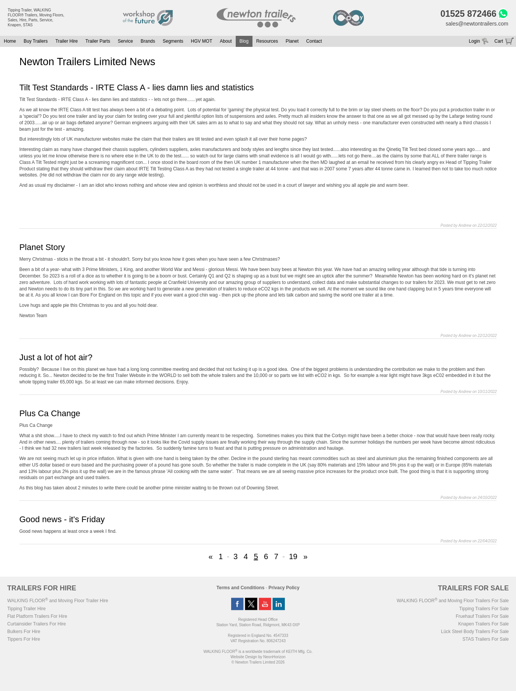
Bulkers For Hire (23, 631)
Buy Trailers (36, 41)
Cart (498, 41)
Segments (173, 41)
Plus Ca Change (49, 413)
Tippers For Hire (23, 639)
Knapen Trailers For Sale (483, 624)
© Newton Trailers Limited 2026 (258, 662)
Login (474, 41)
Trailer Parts (97, 41)
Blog (244, 41)
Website (243, 657)
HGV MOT (201, 41)
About (226, 41)
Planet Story (42, 247)
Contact (314, 41)
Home (10, 41)
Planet (292, 41)
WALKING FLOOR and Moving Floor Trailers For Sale (453, 600)
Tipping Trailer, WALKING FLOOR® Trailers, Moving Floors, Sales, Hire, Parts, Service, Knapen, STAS (36, 17)
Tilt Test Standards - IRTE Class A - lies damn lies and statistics (136, 87)
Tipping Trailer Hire (26, 608)
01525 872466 (468, 14)
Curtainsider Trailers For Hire (36, 624)
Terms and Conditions (241, 587)
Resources (267, 41)
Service (125, 41)
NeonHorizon (274, 657)
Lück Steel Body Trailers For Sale (475, 631)
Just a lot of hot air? (56, 357)
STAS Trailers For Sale (485, 639)
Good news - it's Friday (62, 519)
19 (293, 556)
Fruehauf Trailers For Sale (482, 616)
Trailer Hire (66, 41)
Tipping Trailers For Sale (484, 608)
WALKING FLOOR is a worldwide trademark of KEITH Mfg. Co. (257, 651)
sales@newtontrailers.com (477, 24)
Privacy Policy (283, 587)
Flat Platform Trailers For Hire (37, 616)
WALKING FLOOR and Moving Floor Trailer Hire (57, 600)
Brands (148, 41)
